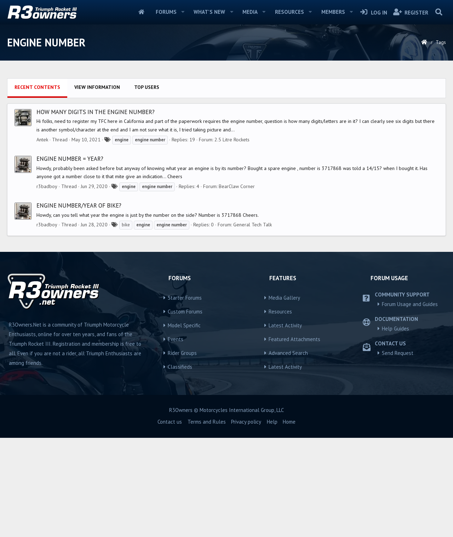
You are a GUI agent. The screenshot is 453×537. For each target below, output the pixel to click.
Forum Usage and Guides (410, 403)
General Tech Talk (252, 324)
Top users (146, 186)
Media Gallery (284, 397)
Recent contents (37, 186)
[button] (183, 12)
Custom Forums (185, 410)
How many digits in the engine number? (95, 211)
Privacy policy (246, 521)
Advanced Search (288, 452)
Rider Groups (182, 452)
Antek (42, 239)
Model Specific (184, 424)
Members (333, 12)
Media (250, 12)
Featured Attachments (294, 438)
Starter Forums (185, 397)
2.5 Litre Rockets (232, 239)
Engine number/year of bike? (78, 305)
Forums (166, 12)
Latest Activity (285, 424)
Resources (289, 12)
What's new (209, 12)
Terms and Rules (207, 521)
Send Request (397, 452)
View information (97, 186)
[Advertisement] (226, 124)
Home (141, 12)
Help (272, 521)
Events (175, 438)
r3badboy (46, 285)
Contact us (169, 521)
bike (126, 324)
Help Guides (395, 427)
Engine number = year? (69, 258)
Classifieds (180, 466)
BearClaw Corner (237, 285)
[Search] (438, 12)
